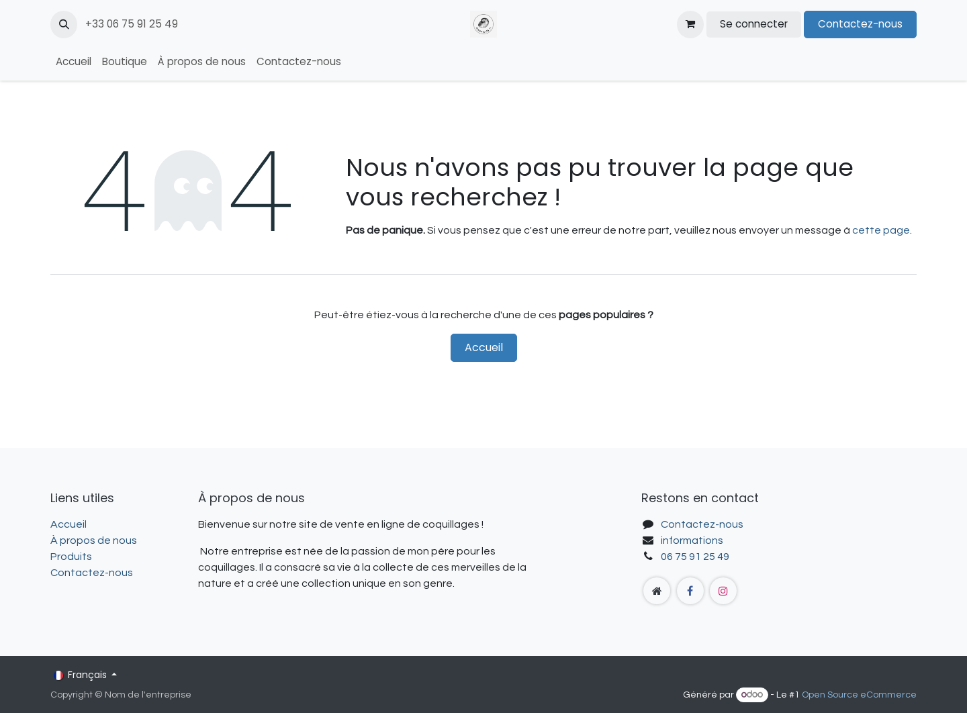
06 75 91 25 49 (695, 556)
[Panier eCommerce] (690, 24)
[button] (63, 24)
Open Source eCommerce (859, 695)
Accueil (484, 347)
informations (692, 540)
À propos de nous (93, 540)
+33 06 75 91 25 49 (133, 24)
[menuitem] (73, 62)
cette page (881, 230)
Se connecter (754, 24)
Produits (71, 556)
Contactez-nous (860, 24)
